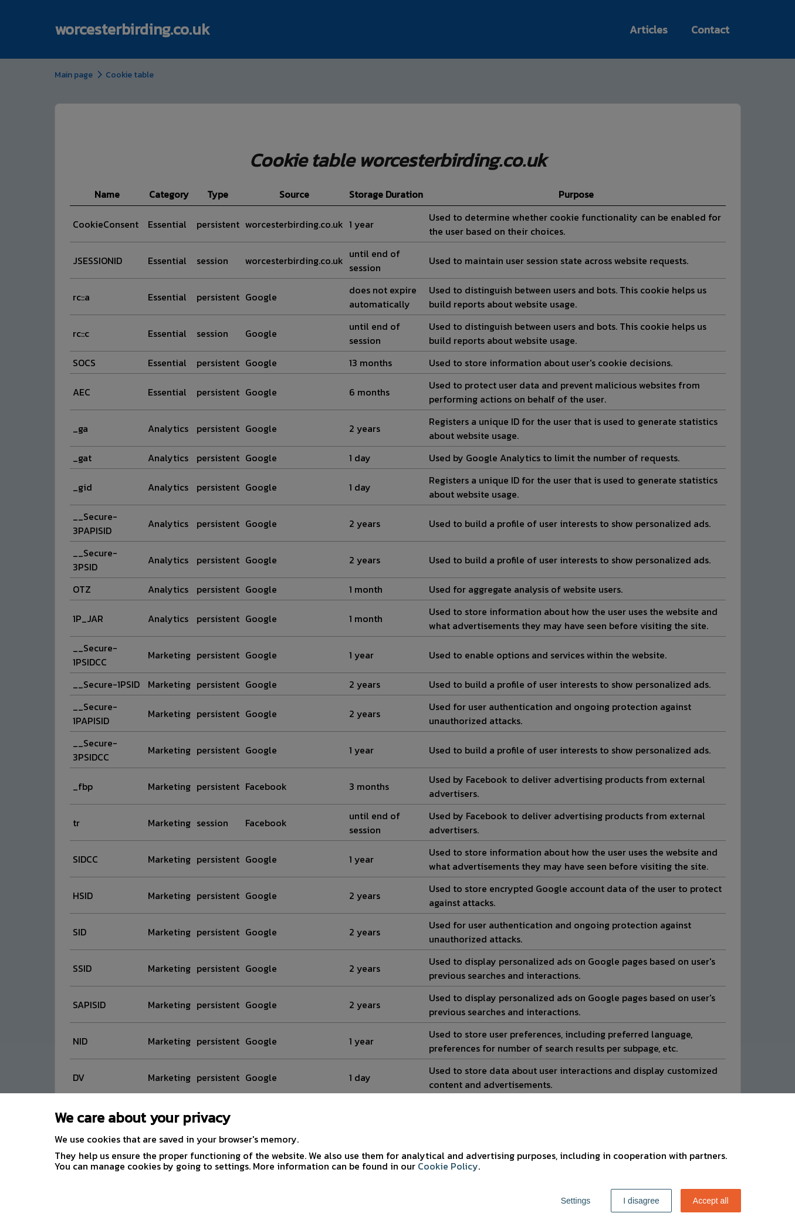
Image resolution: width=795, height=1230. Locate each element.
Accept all (711, 1200)
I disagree (641, 1200)
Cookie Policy (448, 1166)
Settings (576, 1200)
